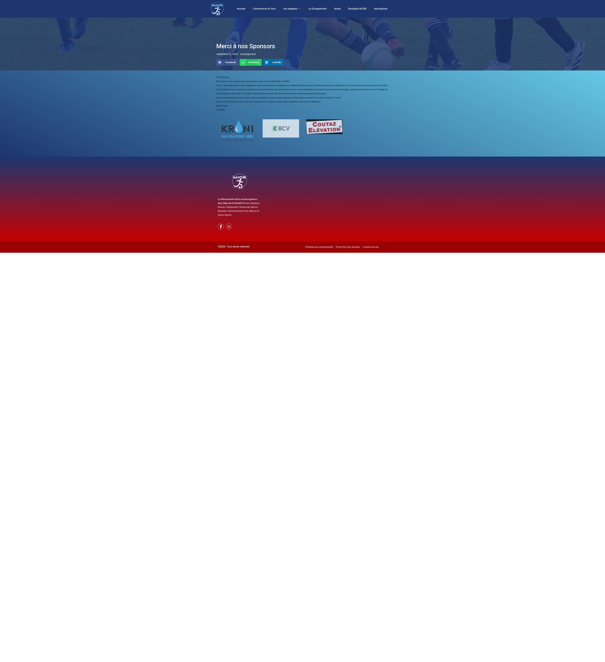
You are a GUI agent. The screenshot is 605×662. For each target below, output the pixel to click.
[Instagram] (229, 227)
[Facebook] (221, 227)
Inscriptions (381, 8)
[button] (227, 62)
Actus (337, 8)
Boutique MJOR (357, 8)
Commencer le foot (264, 8)
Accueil (241, 8)
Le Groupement (317, 8)
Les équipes (291, 8)
